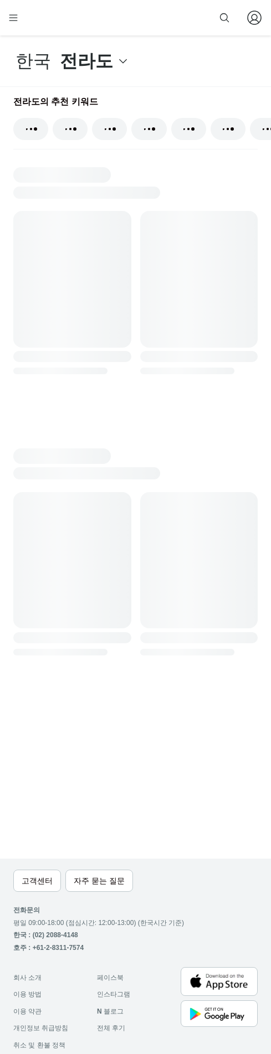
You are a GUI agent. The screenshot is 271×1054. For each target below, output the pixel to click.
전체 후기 (111, 1028)
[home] (49, 18)
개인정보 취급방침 (40, 1028)
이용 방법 (27, 994)
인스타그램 (113, 994)
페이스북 (110, 977)
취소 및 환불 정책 (39, 1045)
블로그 (110, 1011)
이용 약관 (27, 1011)
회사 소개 (27, 977)
